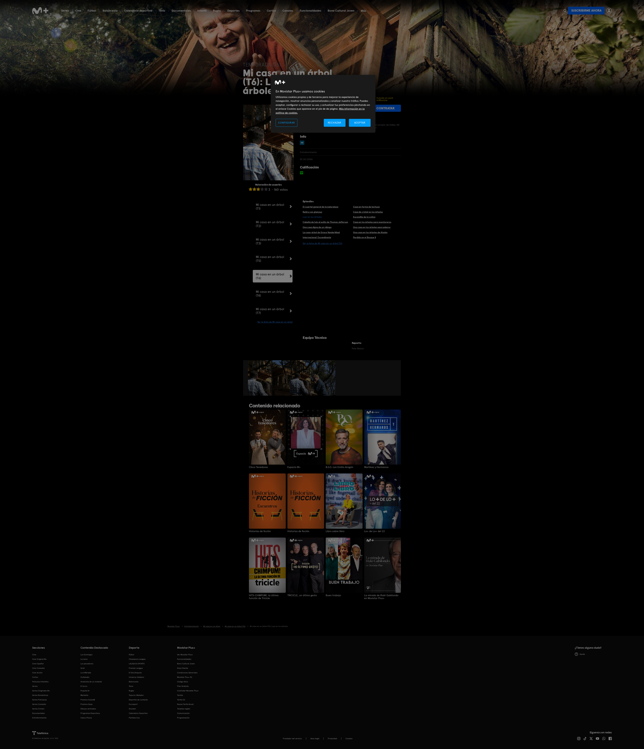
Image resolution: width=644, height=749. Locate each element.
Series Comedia (39, 704)
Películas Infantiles (40, 682)
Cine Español (38, 664)
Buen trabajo (333, 595)
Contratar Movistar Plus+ (188, 691)
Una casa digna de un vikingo (317, 227)
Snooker (132, 709)
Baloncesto (110, 10)
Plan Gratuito (183, 686)
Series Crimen (38, 709)
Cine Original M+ (39, 659)
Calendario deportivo (138, 10)
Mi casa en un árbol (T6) (270, 276)
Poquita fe (85, 691)
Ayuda (580, 654)
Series (65, 10)
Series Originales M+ (41, 691)
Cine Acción (37, 673)
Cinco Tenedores (258, 467)
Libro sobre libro (335, 531)
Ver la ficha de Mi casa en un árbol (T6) (322, 243)
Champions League (137, 659)
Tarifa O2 (181, 700)
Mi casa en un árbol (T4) (270, 293)
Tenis (162, 10)
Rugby (217, 10)
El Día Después (135, 673)
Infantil (202, 10)
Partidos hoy (134, 718)
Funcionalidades (310, 10)
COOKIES (349, 738)
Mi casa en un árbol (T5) (270, 259)
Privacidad (332, 738)
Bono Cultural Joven (341, 10)
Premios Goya (86, 704)
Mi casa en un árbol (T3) (270, 241)
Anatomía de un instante (91, 682)
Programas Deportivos (90, 713)
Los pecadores (86, 664)
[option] (260, 378)
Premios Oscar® (87, 700)
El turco (83, 686)
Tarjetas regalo (183, 709)
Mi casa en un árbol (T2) (270, 224)
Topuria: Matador (136, 695)
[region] (323, 104)
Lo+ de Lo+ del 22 (374, 531)
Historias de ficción (260, 531)
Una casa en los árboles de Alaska (370, 232)
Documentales (181, 10)
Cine (78, 10)
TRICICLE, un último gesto (302, 595)
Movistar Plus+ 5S (184, 677)
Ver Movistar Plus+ (185, 655)
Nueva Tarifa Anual (185, 704)
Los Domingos (86, 655)
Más (363, 10)
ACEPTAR (359, 122)
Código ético (182, 682)
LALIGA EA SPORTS (137, 664)
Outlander (85, 677)
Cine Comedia (38, 668)
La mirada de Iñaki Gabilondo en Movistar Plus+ (381, 597)
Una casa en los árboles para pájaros (371, 227)
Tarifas (180, 695)
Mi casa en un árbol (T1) (270, 206)
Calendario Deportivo (138, 713)
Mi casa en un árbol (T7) (270, 311)
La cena (83, 659)
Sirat (82, 668)
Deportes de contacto (138, 700)
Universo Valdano (136, 677)
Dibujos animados (88, 709)
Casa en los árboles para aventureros (372, 222)
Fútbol (92, 10)
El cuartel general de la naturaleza (320, 206)
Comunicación (183, 713)
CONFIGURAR (286, 122)
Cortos (271, 10)
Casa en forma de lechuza (366, 206)
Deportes (233, 10)
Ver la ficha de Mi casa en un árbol (275, 322)
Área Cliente (182, 668)
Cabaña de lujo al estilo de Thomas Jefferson (325, 222)
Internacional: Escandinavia (317, 237)
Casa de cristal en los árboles (368, 212)
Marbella (84, 695)
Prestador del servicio (292, 738)
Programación (183, 718)
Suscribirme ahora (586, 10)
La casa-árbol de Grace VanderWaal (321, 232)
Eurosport (133, 704)
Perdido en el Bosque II (364, 237)
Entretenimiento (39, 718)
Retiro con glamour (312, 212)
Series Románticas (40, 695)
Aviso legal (314, 738)
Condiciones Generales (187, 673)
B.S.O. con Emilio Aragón (339, 467)
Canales (287, 10)
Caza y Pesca (86, 718)
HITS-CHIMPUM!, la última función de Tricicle (264, 597)
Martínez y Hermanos (376, 467)
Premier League (136, 668)
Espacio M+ (294, 467)
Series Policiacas (39, 700)
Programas (253, 10)
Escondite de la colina (364, 217)
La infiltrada (85, 673)
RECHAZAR (334, 122)
